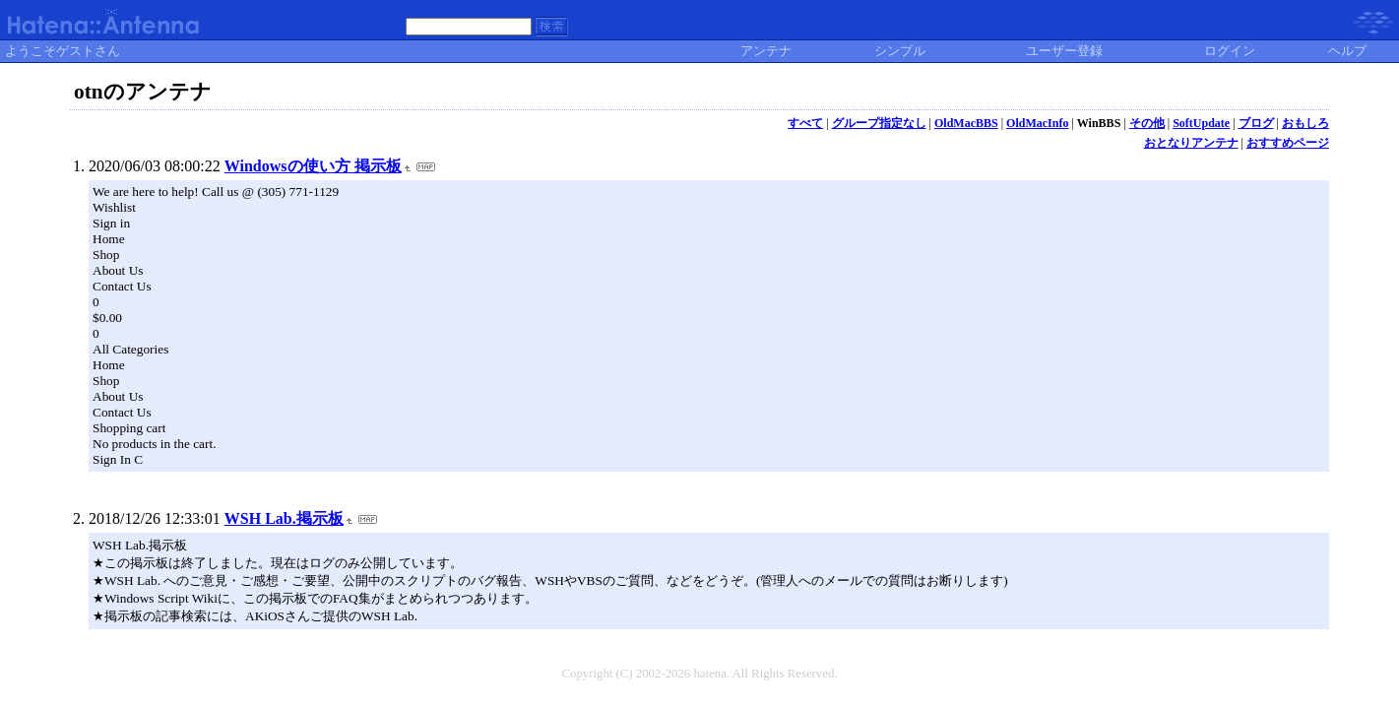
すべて (805, 123)
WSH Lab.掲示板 (284, 518)
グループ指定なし (879, 123)
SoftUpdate (1201, 123)
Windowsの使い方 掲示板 (313, 166)
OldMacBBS (966, 123)
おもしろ (1305, 123)
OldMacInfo (1037, 123)
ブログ (1256, 123)
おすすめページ (1287, 143)
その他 (1147, 123)
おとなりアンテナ (1191, 143)
